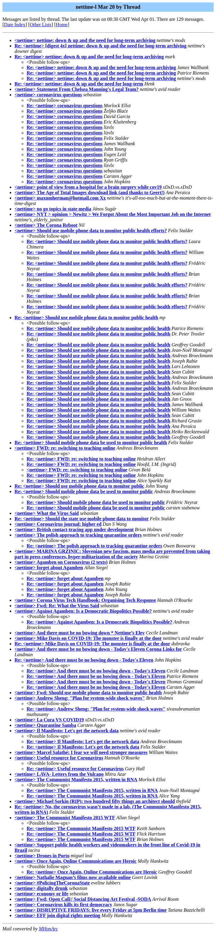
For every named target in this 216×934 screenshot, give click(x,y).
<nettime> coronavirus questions (48, 94)
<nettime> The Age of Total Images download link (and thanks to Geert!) (90, 192)
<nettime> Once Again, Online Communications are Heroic (76, 861)
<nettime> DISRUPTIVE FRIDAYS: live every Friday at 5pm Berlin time (90, 910)
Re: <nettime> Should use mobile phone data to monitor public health (86, 317)
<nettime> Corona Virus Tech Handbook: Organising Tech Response (85, 600)
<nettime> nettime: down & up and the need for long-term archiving (85, 40)
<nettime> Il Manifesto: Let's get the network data (67, 730)
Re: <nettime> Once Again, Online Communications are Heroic (92, 872)
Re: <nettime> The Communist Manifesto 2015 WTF (81, 828)
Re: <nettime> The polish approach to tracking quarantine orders (94, 545)
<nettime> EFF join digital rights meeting (57, 915)
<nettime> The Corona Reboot (46, 225)
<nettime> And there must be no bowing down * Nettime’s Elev (80, 632)
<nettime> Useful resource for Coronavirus (59, 757)
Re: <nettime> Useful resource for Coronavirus (75, 768)
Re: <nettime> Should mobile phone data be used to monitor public (84, 491)
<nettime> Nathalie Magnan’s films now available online (73, 877)
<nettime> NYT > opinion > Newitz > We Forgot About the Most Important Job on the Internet (113, 214)
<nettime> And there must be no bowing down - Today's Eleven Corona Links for (98, 649)
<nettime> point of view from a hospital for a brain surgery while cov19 (88, 187)
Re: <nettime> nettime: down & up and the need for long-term (79, 83)
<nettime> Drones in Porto (42, 855)
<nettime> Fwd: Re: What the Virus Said (57, 605)
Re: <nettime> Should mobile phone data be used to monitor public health (91, 442)
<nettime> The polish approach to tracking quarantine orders (78, 535)
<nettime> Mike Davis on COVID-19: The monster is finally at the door (88, 638)
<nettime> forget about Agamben (49, 567)
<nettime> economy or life (41, 893)
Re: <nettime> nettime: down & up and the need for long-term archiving (89, 56)
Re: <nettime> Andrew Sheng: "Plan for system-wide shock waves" (96, 708)
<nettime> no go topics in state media (53, 208)
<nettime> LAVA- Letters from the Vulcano (59, 774)
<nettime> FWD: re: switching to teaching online (65, 448)
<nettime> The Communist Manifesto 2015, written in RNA (76, 779)
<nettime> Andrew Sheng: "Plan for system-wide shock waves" (80, 698)
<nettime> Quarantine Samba (45, 725)
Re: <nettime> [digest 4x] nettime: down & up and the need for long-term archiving (100, 45)
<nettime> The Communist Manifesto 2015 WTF (65, 817)
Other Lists (41, 24)
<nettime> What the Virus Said (47, 513)
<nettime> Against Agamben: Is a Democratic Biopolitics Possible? (83, 611)
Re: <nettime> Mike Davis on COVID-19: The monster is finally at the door (92, 643)
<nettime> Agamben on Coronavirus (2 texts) (61, 562)
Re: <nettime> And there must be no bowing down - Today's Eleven (84, 660)
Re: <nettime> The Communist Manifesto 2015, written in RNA (92, 790)
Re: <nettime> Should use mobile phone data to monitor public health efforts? (107, 241)
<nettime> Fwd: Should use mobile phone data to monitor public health (88, 692)
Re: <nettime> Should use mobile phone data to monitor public (79, 486)
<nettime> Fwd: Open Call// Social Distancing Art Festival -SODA (83, 899)
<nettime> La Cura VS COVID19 (49, 719)
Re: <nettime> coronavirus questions (64, 105)
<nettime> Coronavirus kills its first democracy (63, 904)
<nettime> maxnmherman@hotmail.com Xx (60, 198)
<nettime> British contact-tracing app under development (74, 529)
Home (62, 24)
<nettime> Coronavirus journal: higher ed (58, 524)
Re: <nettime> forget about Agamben (65, 578)
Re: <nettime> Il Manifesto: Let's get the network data (83, 741)
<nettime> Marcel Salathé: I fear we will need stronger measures (81, 752)
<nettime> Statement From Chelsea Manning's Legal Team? (77, 89)
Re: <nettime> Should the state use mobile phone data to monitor (82, 518)
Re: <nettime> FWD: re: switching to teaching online (81, 458)
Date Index (14, 24)
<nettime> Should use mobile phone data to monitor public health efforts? (91, 230)
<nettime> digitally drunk (41, 888)
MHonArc (48, 928)
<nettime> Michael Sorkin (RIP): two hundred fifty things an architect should (95, 801)
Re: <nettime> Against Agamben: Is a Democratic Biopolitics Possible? (99, 621)
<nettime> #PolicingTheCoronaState (52, 882)
